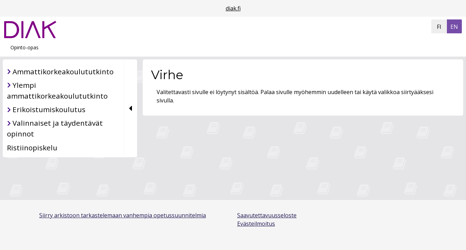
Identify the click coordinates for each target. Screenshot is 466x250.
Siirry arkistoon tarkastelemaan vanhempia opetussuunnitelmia (122, 215)
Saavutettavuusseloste (267, 215)
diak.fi (233, 8)
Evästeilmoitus (256, 223)
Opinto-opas (24, 47)
